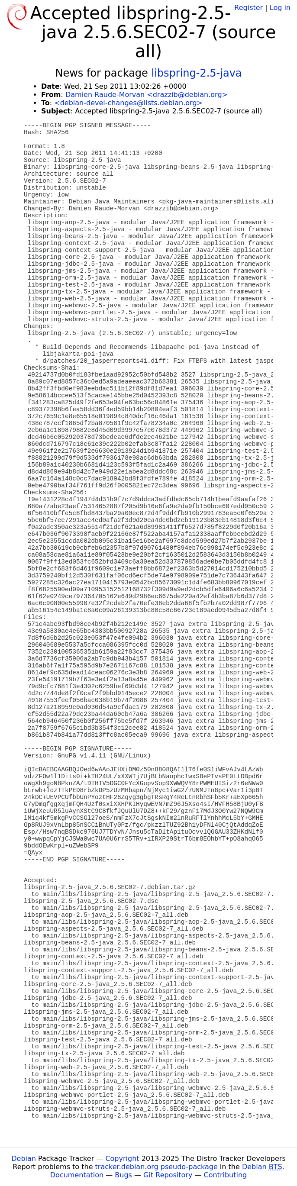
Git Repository (167, 1175)
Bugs (123, 1175)
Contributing (225, 1175)
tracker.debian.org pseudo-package (156, 1167)
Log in (280, 7)
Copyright (122, 1158)
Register (248, 7)
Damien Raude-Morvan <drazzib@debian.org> (146, 94)
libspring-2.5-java (197, 73)
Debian (23, 1158)
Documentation (76, 1175)
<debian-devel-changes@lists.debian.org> (128, 103)
